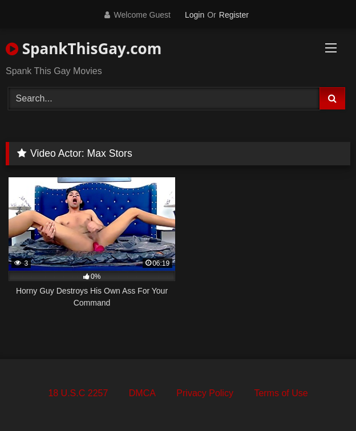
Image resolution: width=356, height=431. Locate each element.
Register (234, 14)
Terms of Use (281, 393)
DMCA (142, 393)
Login (194, 14)
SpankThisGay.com (83, 48)
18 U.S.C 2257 (78, 393)
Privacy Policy (204, 393)
